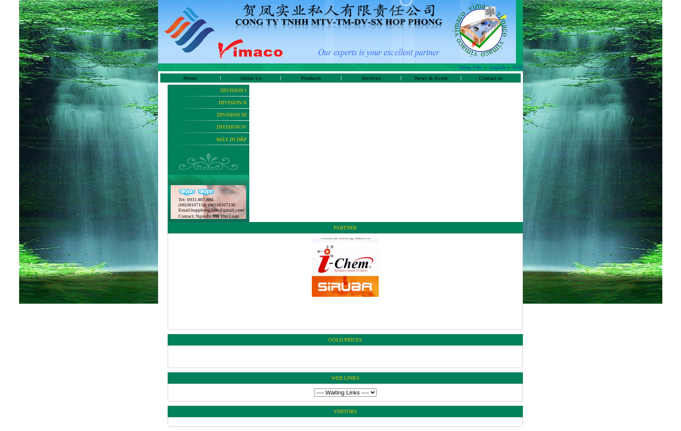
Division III (231, 115)
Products (311, 78)
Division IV (232, 127)
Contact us (491, 78)
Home (190, 78)
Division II (232, 102)
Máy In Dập (231, 139)
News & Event (431, 78)
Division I (233, 90)
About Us (250, 78)
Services (370, 78)
